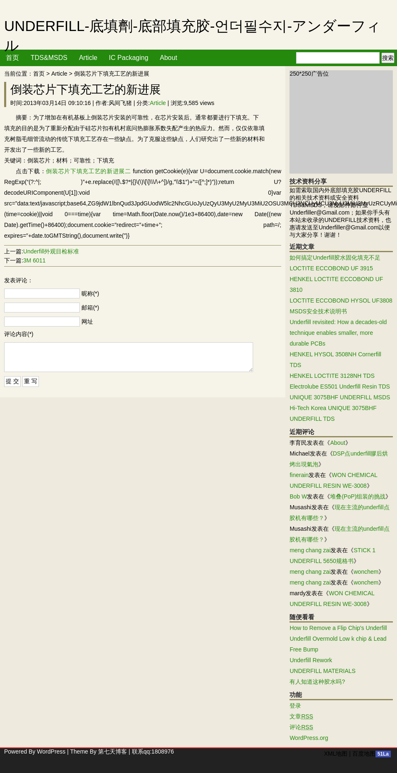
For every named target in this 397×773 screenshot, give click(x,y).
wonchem (366, 571)
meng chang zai (309, 550)
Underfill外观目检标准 (51, 251)
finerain (299, 475)
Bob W (298, 496)
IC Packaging (128, 57)
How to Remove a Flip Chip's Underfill (338, 628)
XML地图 (335, 753)
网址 (87, 321)
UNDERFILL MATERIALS (322, 671)
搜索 (388, 58)
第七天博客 (112, 751)
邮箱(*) (90, 307)
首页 (12, 57)
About (168, 57)
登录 (295, 705)
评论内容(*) (18, 334)
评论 (301, 727)
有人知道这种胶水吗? (317, 681)
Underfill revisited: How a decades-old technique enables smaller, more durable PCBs (338, 333)
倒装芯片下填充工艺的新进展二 (88, 171)
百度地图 (363, 753)
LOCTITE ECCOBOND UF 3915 (331, 268)
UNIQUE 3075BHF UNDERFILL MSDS (339, 397)
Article (88, 57)
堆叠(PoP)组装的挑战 (357, 496)
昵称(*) (90, 293)
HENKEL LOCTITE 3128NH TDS (331, 375)
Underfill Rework (310, 660)
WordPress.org (308, 738)
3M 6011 (34, 260)
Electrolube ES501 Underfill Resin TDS (339, 386)
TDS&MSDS (49, 57)
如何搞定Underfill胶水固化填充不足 (334, 257)
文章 (301, 716)
